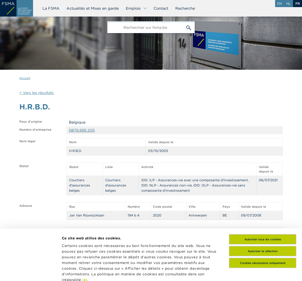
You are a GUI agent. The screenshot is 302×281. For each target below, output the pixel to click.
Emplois (136, 8)
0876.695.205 (82, 130)
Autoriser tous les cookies (262, 196)
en (279, 3)
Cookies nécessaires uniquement (262, 219)
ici (84, 236)
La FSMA (50, 8)
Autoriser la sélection (262, 207)
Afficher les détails (79, 271)
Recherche (185, 8)
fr (297, 3)
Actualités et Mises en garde (93, 8)
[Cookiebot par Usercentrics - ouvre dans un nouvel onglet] (30, 271)
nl (288, 3)
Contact (161, 8)
